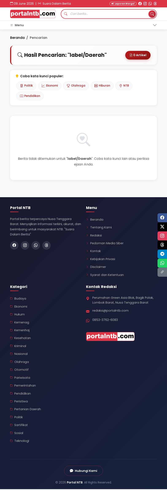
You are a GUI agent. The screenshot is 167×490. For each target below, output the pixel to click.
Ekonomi (51, 85)
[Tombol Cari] (152, 14)
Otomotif (19, 370)
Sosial (16, 434)
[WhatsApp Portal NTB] (150, 4)
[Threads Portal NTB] (155, 4)
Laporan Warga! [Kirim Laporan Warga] (123, 3)
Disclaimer (96, 268)
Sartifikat (19, 426)
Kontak (93, 252)
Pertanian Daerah (25, 410)
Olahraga (78, 85)
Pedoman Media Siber (105, 244)
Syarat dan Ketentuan (105, 275)
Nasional (19, 355)
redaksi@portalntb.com (110, 311)
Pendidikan (30, 96)
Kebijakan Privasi (100, 260)
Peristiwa (19, 402)
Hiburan (106, 85)
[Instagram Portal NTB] (145, 4)
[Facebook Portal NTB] (140, 4)
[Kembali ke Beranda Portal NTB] (33, 14)
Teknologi (19, 442)
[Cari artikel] (108, 14)
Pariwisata (20, 378)
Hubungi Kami (83, 471)
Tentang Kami (99, 228)
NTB (128, 85)
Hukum (17, 315)
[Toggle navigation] (83, 25)
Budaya (18, 299)
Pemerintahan (23, 386)
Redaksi (94, 236)
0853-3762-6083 (105, 321)
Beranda (17, 37)
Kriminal (18, 347)
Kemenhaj (20, 331)
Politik (26, 85)
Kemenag (19, 323)
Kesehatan (20, 339)
